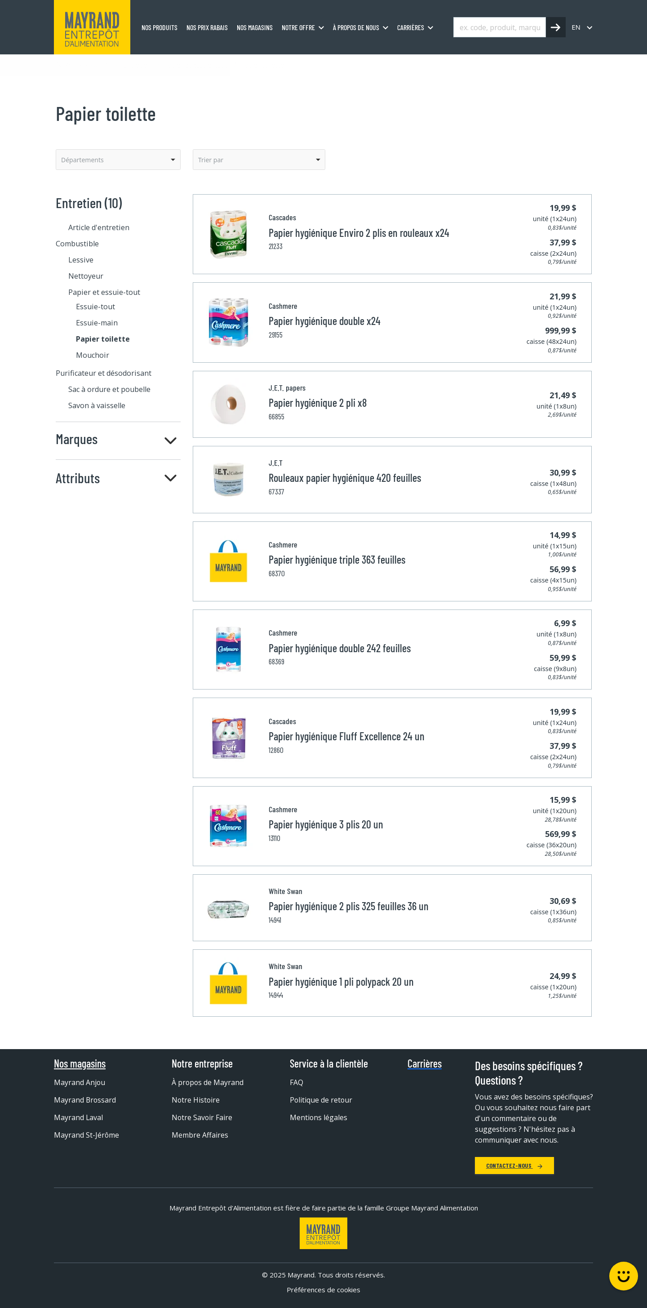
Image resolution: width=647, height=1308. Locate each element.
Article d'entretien (98, 227)
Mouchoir (92, 355)
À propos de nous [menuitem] (356, 27)
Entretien (137, 64)
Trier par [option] (210, 160)
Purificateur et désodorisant (103, 373)
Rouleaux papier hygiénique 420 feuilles (345, 477)
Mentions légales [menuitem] (319, 1117)
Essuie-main (97, 323)
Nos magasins (80, 1063)
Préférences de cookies (323, 1289)
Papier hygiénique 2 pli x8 (318, 402)
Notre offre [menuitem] (298, 27)
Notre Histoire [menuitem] (196, 1100)
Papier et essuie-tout (195, 64)
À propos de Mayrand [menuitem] (208, 1082)
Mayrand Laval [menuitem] (78, 1117)
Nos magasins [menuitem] (255, 27)
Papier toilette (262, 64)
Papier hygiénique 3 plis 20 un (326, 824)
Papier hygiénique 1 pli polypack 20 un (341, 981)
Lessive (80, 260)
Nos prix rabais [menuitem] (207, 27)
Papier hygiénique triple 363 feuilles (337, 559)
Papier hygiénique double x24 (325, 320)
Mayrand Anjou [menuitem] (80, 1082)
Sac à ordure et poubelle (109, 389)
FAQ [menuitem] (296, 1082)
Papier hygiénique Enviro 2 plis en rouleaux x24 (359, 232)
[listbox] (118, 159)
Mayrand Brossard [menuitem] (85, 1100)
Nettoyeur (85, 276)
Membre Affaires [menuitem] (200, 1135)
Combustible (77, 244)
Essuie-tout (95, 306)
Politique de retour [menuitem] (321, 1100)
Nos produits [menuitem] (159, 27)
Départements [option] (82, 160)
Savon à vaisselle (96, 405)
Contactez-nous (514, 1165)
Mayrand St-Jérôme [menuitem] (87, 1135)
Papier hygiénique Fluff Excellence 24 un (347, 736)
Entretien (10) (89, 202)
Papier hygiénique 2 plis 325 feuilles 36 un (349, 905)
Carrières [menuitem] (410, 27)
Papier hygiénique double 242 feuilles (340, 647)
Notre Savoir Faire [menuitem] (202, 1117)
